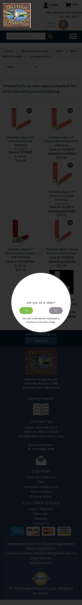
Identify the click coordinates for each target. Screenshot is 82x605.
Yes (26, 310)
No (55, 310)
